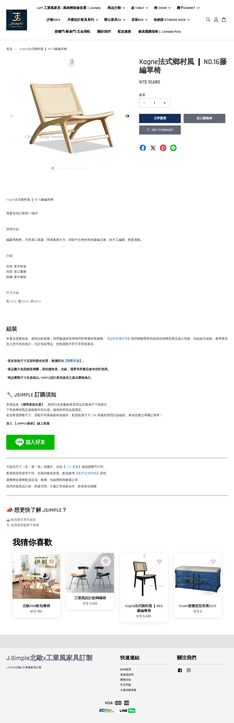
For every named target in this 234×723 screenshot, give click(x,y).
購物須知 (125, 679)
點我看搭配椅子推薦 (25, 525)
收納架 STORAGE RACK (172, 20)
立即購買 (160, 118)
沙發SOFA (53, 20)
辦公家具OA (114, 20)
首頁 (9, 49)
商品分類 (116, 8)
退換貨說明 (127, 674)
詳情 (125, 339)
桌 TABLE (139, 8)
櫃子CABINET (188, 8)
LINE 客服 (72, 467)
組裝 (112, 339)
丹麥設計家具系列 (82, 20)
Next (127, 116)
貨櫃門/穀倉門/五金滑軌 (72, 32)
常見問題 (125, 685)
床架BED (139, 20)
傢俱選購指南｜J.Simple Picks (159, 32)
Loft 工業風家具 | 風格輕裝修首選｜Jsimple (68, 8)
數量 (142, 95)
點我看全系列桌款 (23, 520)
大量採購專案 (128, 690)
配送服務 (124, 32)
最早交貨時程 (87, 473)
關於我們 (104, 32)
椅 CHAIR (162, 8)
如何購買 (125, 669)
